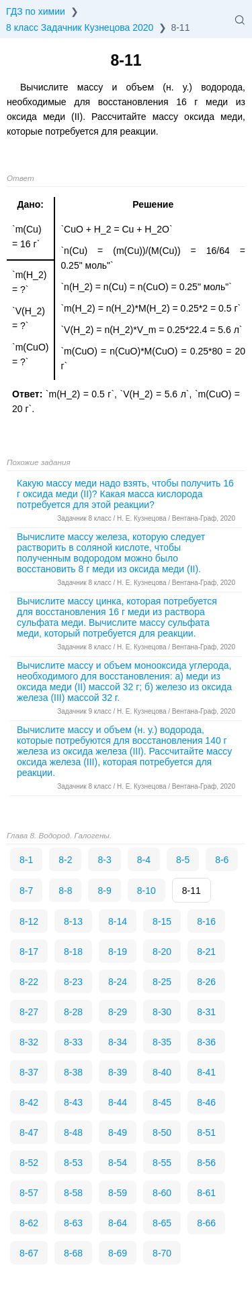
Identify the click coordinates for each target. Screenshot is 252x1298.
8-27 (28, 1012)
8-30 (162, 1012)
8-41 (206, 1072)
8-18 (73, 951)
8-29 (117, 1012)
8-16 (206, 921)
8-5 (183, 859)
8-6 (221, 859)
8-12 (28, 921)
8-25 (162, 981)
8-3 (104, 859)
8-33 (73, 1042)
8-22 (28, 981)
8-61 (206, 1192)
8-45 (162, 1102)
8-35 (162, 1042)
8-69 (117, 1253)
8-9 (104, 890)
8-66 (206, 1223)
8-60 (162, 1192)
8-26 (206, 981)
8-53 (73, 1162)
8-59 (117, 1192)
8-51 (206, 1132)
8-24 (117, 981)
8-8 (65, 890)
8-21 (206, 951)
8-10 (146, 890)
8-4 (144, 859)
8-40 (162, 1072)
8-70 (162, 1253)
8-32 (28, 1042)
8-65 (162, 1223)
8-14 (117, 921)
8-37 (28, 1072)
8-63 (73, 1223)
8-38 (73, 1072)
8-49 (117, 1132)
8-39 (117, 1072)
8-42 (28, 1102)
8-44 (117, 1102)
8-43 (73, 1102)
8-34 (117, 1042)
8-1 (26, 859)
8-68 (73, 1253)
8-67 (28, 1253)
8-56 (206, 1162)
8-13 (73, 921)
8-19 (117, 951)
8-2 (65, 859)
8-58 (73, 1192)
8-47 (28, 1132)
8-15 (162, 921)
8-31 (206, 1012)
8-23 (73, 981)
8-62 (28, 1223)
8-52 (28, 1162)
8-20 (162, 951)
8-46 (206, 1102)
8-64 (117, 1223)
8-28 (73, 1012)
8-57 (28, 1192)
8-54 (117, 1162)
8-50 (162, 1132)
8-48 (73, 1132)
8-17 (28, 951)
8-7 (26, 890)
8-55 (162, 1162)
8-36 (206, 1042)
